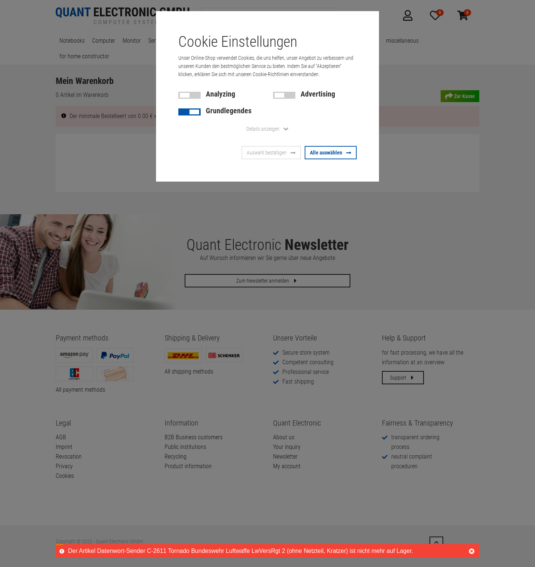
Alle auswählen (330, 153)
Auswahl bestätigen (271, 153)
